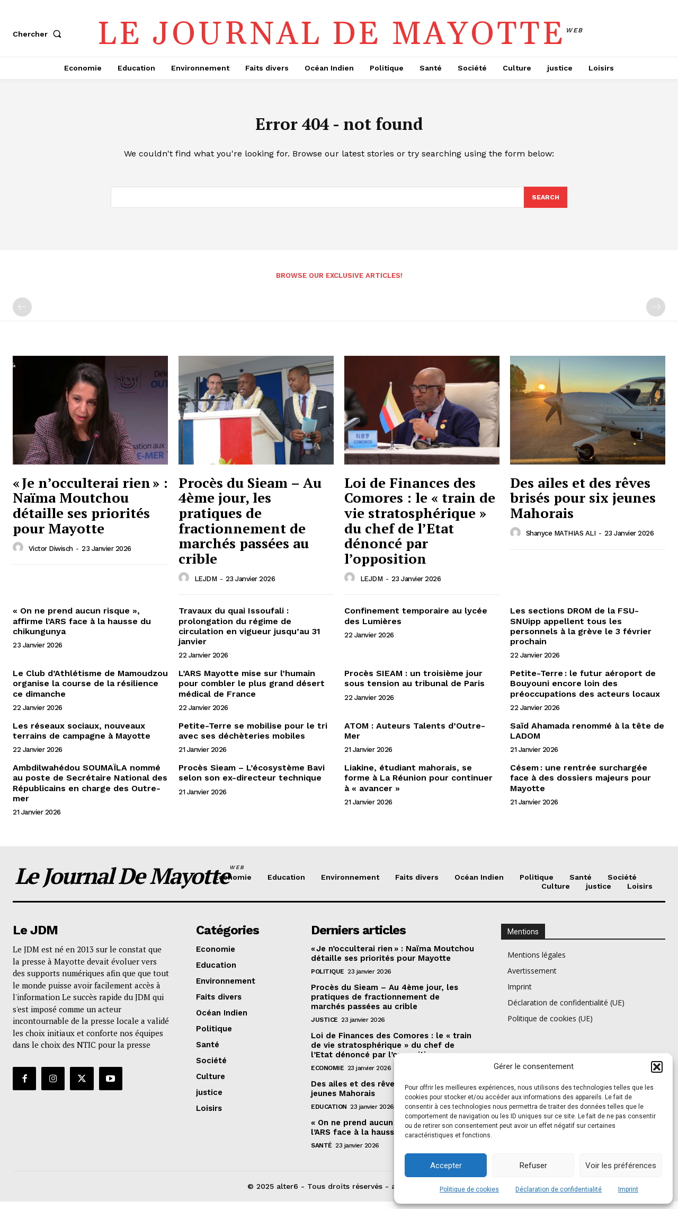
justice (324, 1027)
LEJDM (205, 586)
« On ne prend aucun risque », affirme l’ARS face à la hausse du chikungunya (82, 628)
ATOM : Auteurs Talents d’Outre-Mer (414, 738)
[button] (657, 1067)
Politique (327, 979)
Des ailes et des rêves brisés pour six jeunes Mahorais (583, 505)
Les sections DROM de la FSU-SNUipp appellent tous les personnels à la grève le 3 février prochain (581, 633)
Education (329, 1114)
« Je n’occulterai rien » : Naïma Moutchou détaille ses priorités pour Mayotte (90, 513)
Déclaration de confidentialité (558, 1189)
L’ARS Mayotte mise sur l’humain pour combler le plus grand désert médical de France (252, 691)
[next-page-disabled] (655, 314)
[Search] (545, 203)
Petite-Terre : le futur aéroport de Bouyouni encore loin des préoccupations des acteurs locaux (585, 691)
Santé (321, 1153)
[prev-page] (22, 314)
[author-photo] (19, 555)
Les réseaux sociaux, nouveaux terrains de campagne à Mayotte (81, 738)
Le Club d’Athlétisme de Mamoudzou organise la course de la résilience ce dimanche (90, 691)
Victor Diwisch (51, 555)
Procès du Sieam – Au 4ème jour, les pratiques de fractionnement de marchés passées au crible (250, 528)
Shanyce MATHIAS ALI (561, 541)
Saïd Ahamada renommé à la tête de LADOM (587, 738)
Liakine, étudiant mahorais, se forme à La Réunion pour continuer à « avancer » (418, 785)
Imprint (628, 1189)
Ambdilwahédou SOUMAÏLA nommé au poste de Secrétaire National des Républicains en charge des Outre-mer (90, 790)
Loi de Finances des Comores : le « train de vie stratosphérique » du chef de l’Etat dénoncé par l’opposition (419, 528)
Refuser (533, 1165)
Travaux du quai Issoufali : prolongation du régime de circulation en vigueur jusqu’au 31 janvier (249, 633)
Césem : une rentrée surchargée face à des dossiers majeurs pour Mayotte (580, 785)
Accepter (446, 1165)
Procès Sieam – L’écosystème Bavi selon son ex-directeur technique (252, 780)
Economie (327, 1075)
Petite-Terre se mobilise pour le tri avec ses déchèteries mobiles (253, 738)
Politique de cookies (469, 1189)
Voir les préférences (620, 1165)
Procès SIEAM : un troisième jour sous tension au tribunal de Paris (414, 686)
